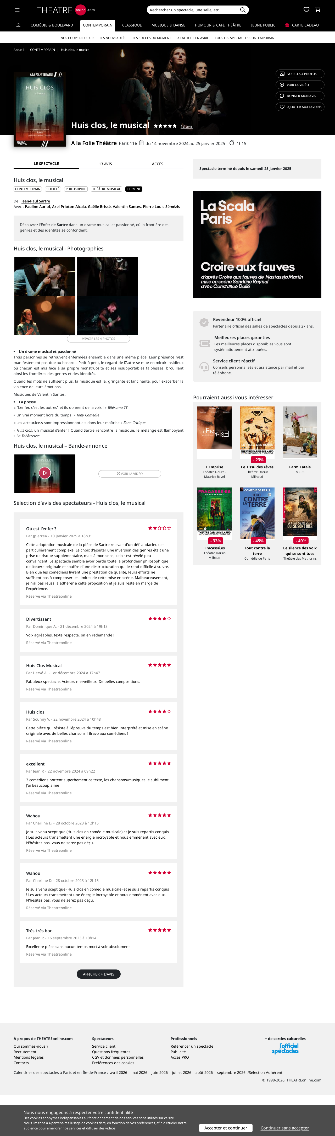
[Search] (192, 10)
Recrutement (25, 1092)
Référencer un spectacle (192, 1086)
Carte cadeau (302, 25)
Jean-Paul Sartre (35, 201)
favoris (301, 107)
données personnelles (124, 1097)
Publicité (178, 1092)
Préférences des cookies (113, 1103)
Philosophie (76, 189)
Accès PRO (180, 1097)
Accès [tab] (157, 163)
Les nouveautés (113, 38)
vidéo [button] (126, 468)
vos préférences (142, 1123)
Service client (103, 1086)
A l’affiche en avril (193, 38)
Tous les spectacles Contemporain (244, 38)
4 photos (298, 74)
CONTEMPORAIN (27, 189)
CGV (95, 1097)
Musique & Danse (168, 25)
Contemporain (98, 25)
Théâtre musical (106, 189)
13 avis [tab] (105, 163)
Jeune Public (263, 25)
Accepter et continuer (225, 1128)
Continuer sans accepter (285, 1128)
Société (53, 189)
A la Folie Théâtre (94, 143)
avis (298, 96)
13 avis (187, 126)
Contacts (21, 1103)
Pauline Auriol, (38, 206)
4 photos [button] (126, 316)
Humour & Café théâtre (218, 25)
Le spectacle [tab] (46, 163)
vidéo (294, 85)
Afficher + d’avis (98, 968)
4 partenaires (59, 1123)
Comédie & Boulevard (52, 25)
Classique (132, 25)
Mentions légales (29, 1097)
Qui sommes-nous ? (31, 1086)
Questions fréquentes (111, 1092)
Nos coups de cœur (77, 38)
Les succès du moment (152, 38)
